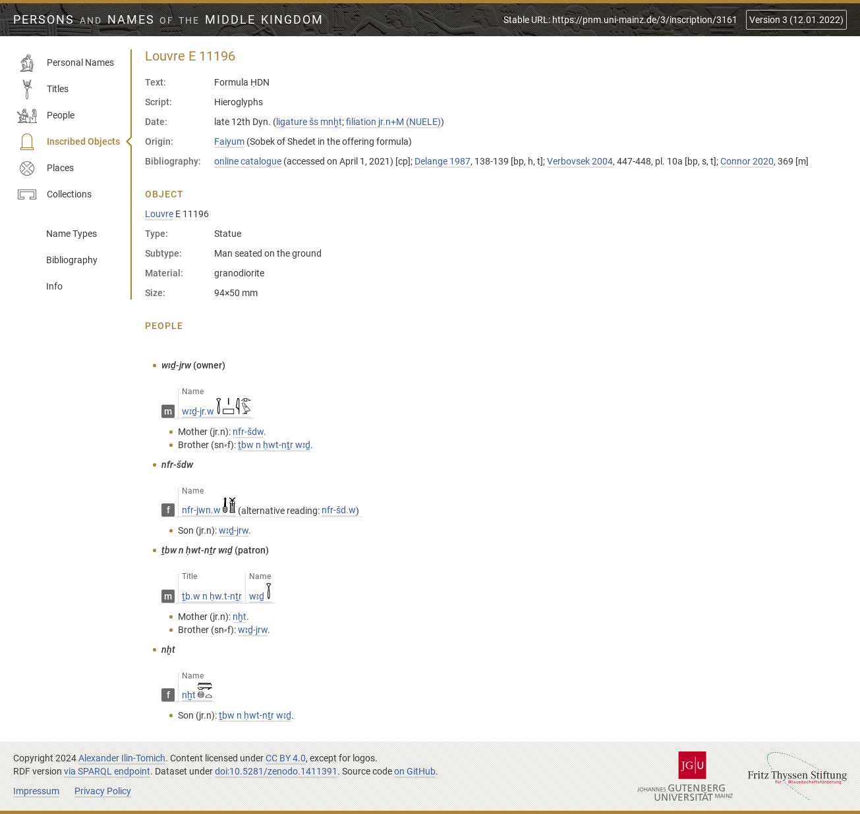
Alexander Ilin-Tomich (121, 758)
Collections (54, 195)
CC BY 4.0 (286, 758)
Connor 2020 (747, 161)
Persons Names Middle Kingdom (168, 19)
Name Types (71, 233)
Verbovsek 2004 (580, 161)
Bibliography (72, 260)
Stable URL (620, 19)
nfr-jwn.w (209, 510)
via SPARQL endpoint (107, 771)
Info (54, 286)
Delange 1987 (443, 161)
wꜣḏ (260, 596)
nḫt (197, 695)
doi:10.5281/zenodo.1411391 (276, 771)
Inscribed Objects (68, 142)
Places (45, 168)
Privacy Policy (102, 791)
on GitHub (415, 771)
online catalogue (247, 161)
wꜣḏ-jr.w (216, 411)
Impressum (36, 791)
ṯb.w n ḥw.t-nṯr (212, 596)
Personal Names (65, 63)
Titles (43, 89)
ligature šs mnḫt (309, 121)
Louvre (159, 214)
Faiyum (229, 141)
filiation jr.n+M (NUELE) (393, 121)
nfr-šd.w (339, 510)
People (45, 116)
